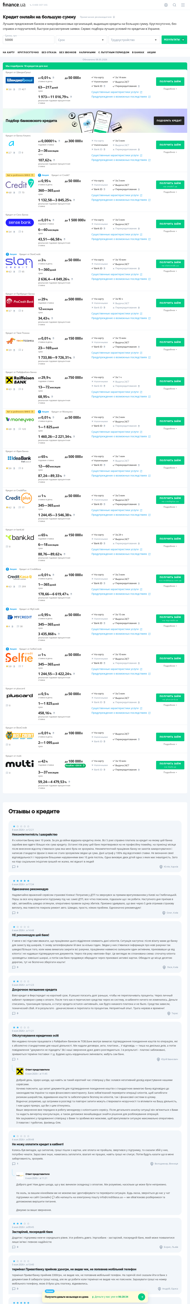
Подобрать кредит (169, 121)
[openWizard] (141, 1296)
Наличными (87, 52)
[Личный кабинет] (166, 5)
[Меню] (183, 5)
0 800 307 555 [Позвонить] (39, 5)
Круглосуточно (28, 52)
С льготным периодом (113, 52)
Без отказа (49, 52)
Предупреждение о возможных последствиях (120, 96)
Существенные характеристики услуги (116, 92)
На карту (9, 52)
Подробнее (169, 88)
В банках (138, 52)
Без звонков (67, 52)
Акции (151, 52)
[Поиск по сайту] (174, 5)
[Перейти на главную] (14, 5)
